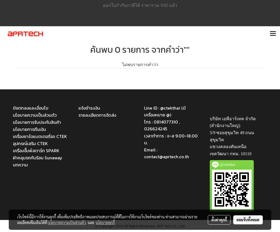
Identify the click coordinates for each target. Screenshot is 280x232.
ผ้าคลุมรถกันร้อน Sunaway (37, 157)
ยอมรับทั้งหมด (248, 219)
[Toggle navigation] (273, 34)
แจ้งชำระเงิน (89, 108)
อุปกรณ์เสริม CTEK (30, 143)
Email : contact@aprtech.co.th (166, 153)
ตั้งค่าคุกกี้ (219, 219)
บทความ (20, 164)
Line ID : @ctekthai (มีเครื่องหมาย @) (165, 111)
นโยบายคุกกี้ (105, 222)
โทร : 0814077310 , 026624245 (162, 125)
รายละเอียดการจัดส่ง (97, 115)
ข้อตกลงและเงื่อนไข (30, 108)
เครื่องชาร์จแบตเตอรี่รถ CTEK (40, 136)
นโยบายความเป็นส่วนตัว (35, 115)
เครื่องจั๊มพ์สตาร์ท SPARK (36, 150)
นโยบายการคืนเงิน (29, 129)
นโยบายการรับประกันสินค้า (37, 122)
